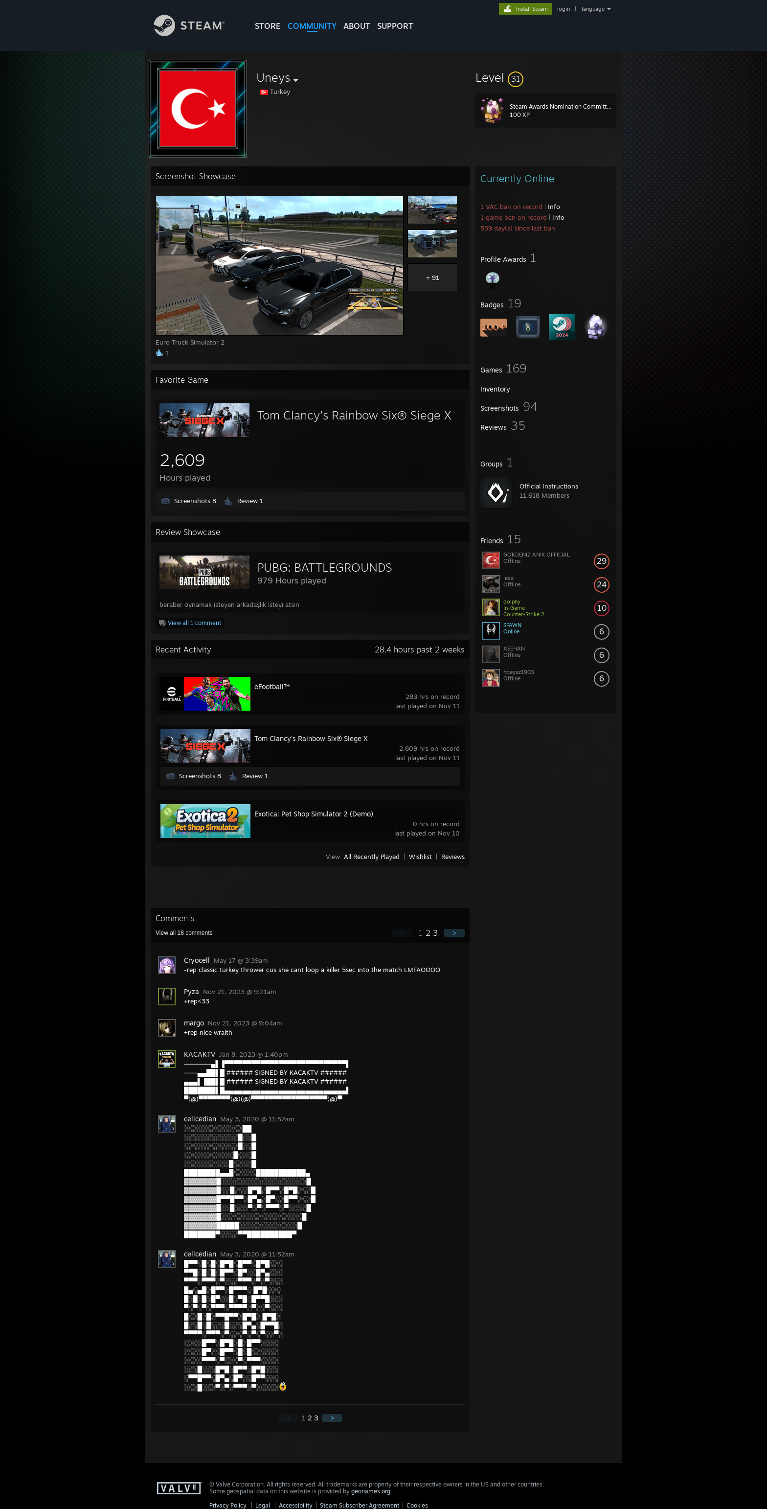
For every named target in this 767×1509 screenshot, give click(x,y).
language (593, 8)
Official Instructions (548, 486)
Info (554, 206)
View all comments (184, 932)
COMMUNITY (312, 26)
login (563, 8)
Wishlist (420, 856)
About (356, 26)
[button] (545, 77)
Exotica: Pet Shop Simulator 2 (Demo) (313, 814)
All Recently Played (372, 856)
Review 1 (250, 501)
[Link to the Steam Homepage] (197, 33)
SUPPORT (395, 26)
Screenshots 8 (195, 501)
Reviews (453, 856)
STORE (268, 26)
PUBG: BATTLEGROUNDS (324, 567)
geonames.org (370, 1491)
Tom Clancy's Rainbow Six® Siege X (354, 415)
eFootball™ (272, 686)
